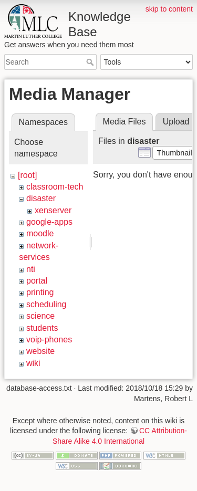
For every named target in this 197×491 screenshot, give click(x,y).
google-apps (49, 221)
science (40, 315)
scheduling (46, 304)
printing (40, 292)
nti (30, 269)
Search (91, 62)
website (40, 351)
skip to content (169, 9)
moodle (40, 233)
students (42, 327)
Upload (176, 121)
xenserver (53, 210)
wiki (33, 363)
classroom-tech (54, 186)
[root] (27, 175)
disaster (41, 198)
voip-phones (49, 339)
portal (36, 280)
